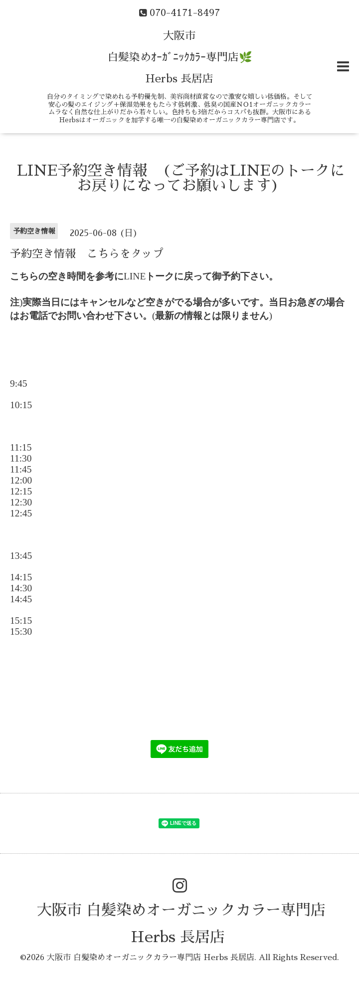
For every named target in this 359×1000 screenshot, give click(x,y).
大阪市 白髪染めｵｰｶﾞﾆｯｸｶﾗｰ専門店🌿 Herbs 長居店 (179, 57)
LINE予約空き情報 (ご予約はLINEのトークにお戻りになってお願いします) (181, 178)
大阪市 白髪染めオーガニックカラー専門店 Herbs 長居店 (150, 958)
